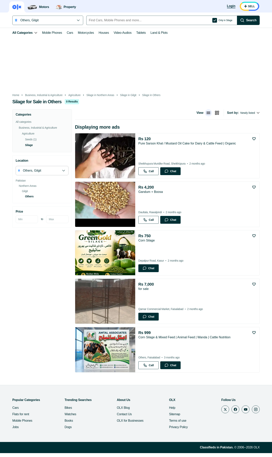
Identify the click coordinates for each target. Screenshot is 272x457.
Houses (102, 32)
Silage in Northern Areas (99, 95)
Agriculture (73, 95)
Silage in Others (150, 95)
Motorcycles (84, 32)
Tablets (139, 32)
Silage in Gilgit (126, 95)
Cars (68, 32)
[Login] (233, 6)
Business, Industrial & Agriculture (42, 95)
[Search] (250, 20)
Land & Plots (157, 32)
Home (14, 95)
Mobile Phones (50, 32)
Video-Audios (121, 32)
